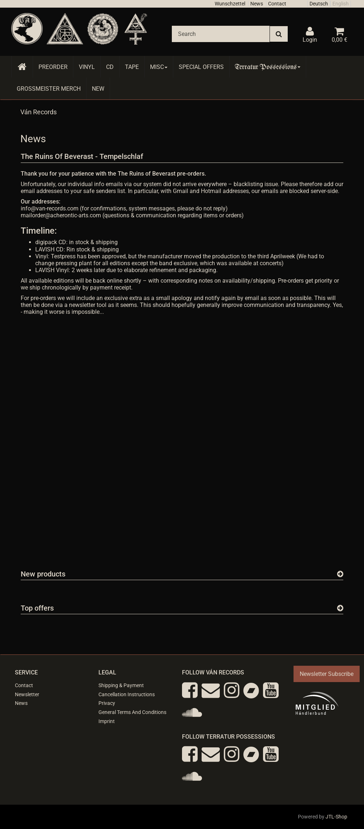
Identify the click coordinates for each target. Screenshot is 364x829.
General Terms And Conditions (132, 712)
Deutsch (319, 4)
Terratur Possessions (267, 67)
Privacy (106, 703)
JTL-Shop (336, 817)
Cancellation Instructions (126, 694)
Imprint (106, 721)
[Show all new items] (340, 574)
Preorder (53, 66)
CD (110, 66)
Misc (158, 66)
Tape (132, 66)
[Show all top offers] (340, 608)
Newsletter (27, 694)
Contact (277, 4)
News (256, 4)
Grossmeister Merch (49, 88)
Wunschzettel (230, 4)
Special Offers (201, 66)
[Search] (221, 34)
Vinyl (87, 66)
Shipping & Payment (121, 685)
